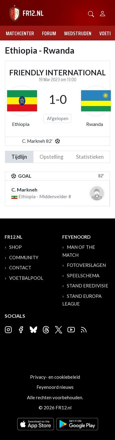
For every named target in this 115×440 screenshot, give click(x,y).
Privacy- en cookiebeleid (55, 377)
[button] (91, 13)
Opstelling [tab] (51, 157)
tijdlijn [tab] (19, 157)
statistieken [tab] (90, 157)
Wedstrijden (77, 33)
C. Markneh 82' (37, 141)
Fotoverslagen (86, 265)
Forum (49, 33)
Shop (15, 247)
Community (23, 257)
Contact (20, 267)
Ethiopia (20, 124)
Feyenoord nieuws (55, 387)
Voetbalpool (26, 278)
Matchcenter (20, 33)
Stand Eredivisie (87, 285)
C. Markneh (24, 189)
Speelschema (83, 275)
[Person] (102, 12)
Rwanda (94, 124)
